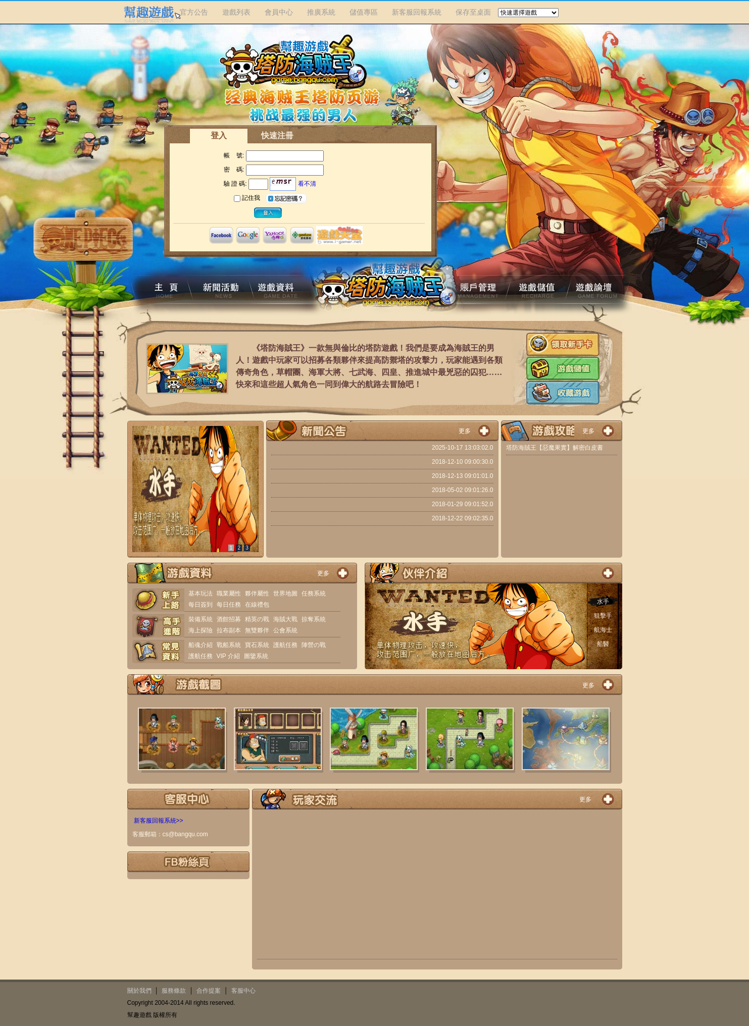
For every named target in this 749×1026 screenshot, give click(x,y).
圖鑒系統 (256, 656)
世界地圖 (285, 593)
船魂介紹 (200, 645)
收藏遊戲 (563, 393)
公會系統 (285, 630)
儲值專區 (363, 12)
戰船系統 (229, 645)
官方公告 (194, 12)
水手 (603, 601)
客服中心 (243, 990)
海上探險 (200, 630)
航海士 (603, 629)
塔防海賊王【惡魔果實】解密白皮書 (554, 447)
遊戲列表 (236, 12)
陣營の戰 (314, 645)
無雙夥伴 (257, 630)
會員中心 (279, 12)
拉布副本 (229, 630)
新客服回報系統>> (158, 820)
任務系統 (314, 593)
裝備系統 (200, 619)
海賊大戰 (285, 619)
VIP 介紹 (228, 656)
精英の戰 (257, 619)
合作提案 (208, 990)
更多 (465, 431)
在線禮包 (257, 604)
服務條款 (174, 990)
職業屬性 (229, 593)
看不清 (307, 183)
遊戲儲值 (563, 369)
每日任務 (229, 604)
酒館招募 (229, 619)
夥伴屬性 (257, 593)
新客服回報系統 (416, 12)
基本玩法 (200, 593)
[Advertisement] (437, 886)
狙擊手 (603, 615)
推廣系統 (321, 12)
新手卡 (563, 344)
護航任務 (285, 645)
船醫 (603, 643)
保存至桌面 (473, 12)
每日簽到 (200, 604)
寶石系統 (257, 645)
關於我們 (139, 990)
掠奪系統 (314, 619)
